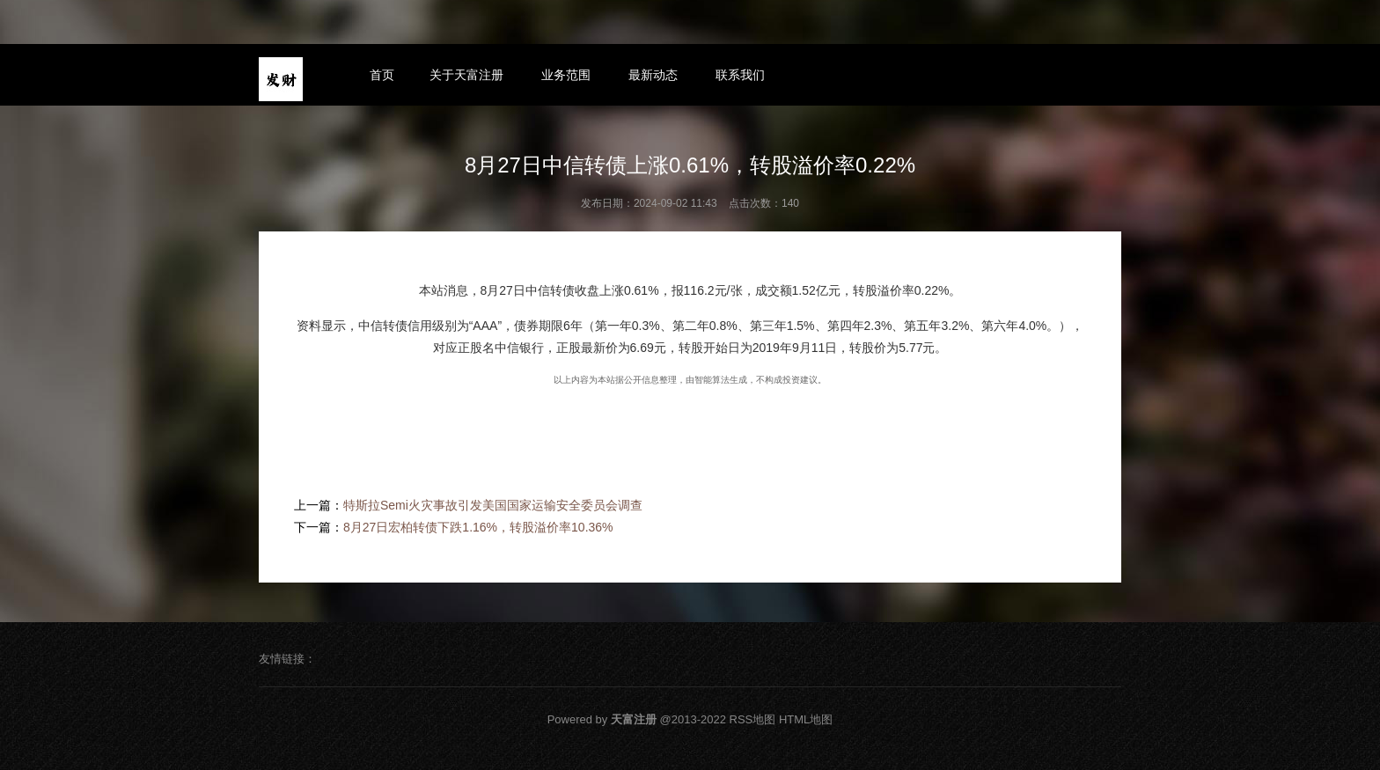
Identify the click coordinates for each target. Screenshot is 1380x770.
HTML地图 (806, 719)
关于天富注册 (466, 75)
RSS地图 (753, 719)
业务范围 (566, 75)
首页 (382, 75)
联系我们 (740, 75)
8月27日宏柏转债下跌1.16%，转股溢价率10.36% (478, 527)
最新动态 (653, 75)
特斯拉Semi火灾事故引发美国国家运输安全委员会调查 (492, 505)
